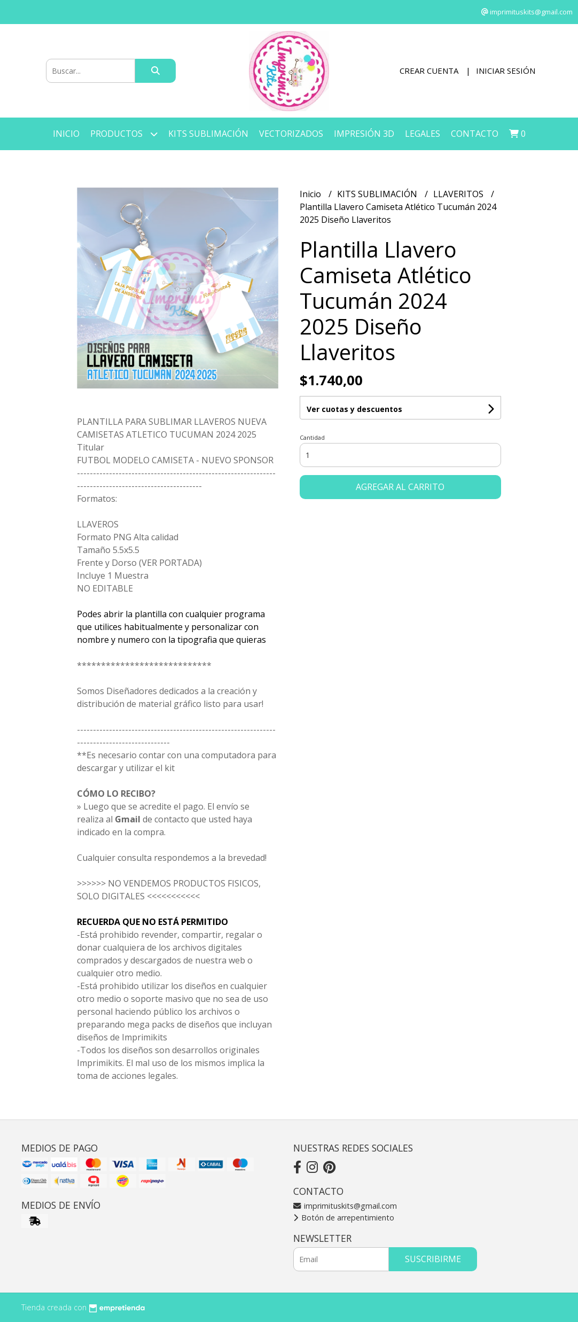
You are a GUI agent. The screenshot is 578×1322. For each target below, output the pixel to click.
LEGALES (422, 133)
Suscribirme (433, 1259)
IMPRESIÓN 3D (364, 133)
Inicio (66, 133)
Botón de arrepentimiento (343, 1217)
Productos (124, 134)
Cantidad (312, 437)
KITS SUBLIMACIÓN (208, 133)
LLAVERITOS (459, 194)
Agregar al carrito (400, 487)
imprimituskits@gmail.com (345, 1206)
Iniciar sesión (505, 70)
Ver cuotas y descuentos (354, 409)
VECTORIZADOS (291, 133)
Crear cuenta (429, 70)
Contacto (474, 133)
